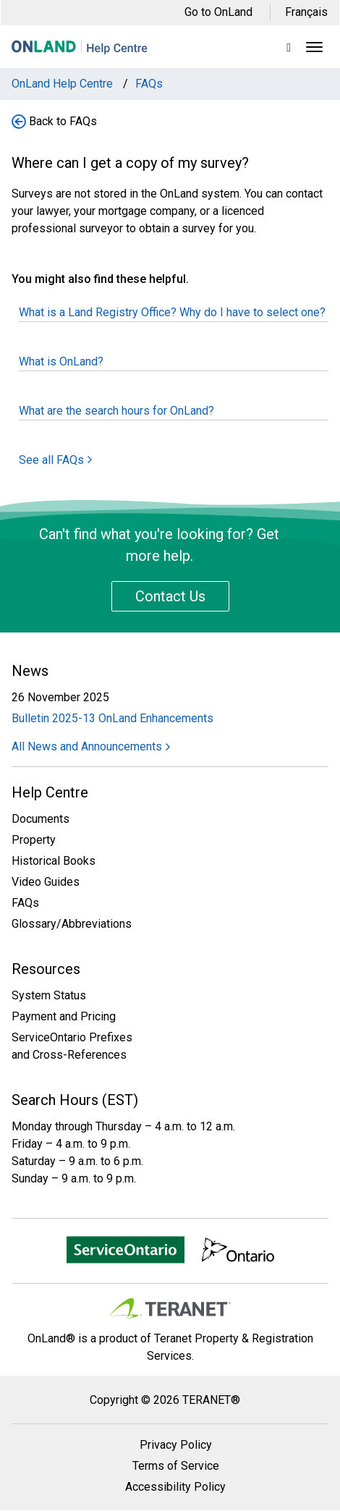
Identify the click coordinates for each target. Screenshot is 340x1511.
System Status (49, 995)
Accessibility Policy (175, 1487)
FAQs (25, 903)
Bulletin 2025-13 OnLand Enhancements (112, 718)
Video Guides (46, 882)
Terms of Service (175, 1466)
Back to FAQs (63, 121)
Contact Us (170, 596)
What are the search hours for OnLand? (116, 411)
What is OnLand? (61, 361)
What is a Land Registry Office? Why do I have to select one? (172, 312)
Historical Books (53, 861)
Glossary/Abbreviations (72, 924)
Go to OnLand (218, 12)
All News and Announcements (91, 746)
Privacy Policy (176, 1445)
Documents (40, 819)
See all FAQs (55, 460)
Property (34, 840)
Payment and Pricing (64, 1016)
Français (306, 12)
